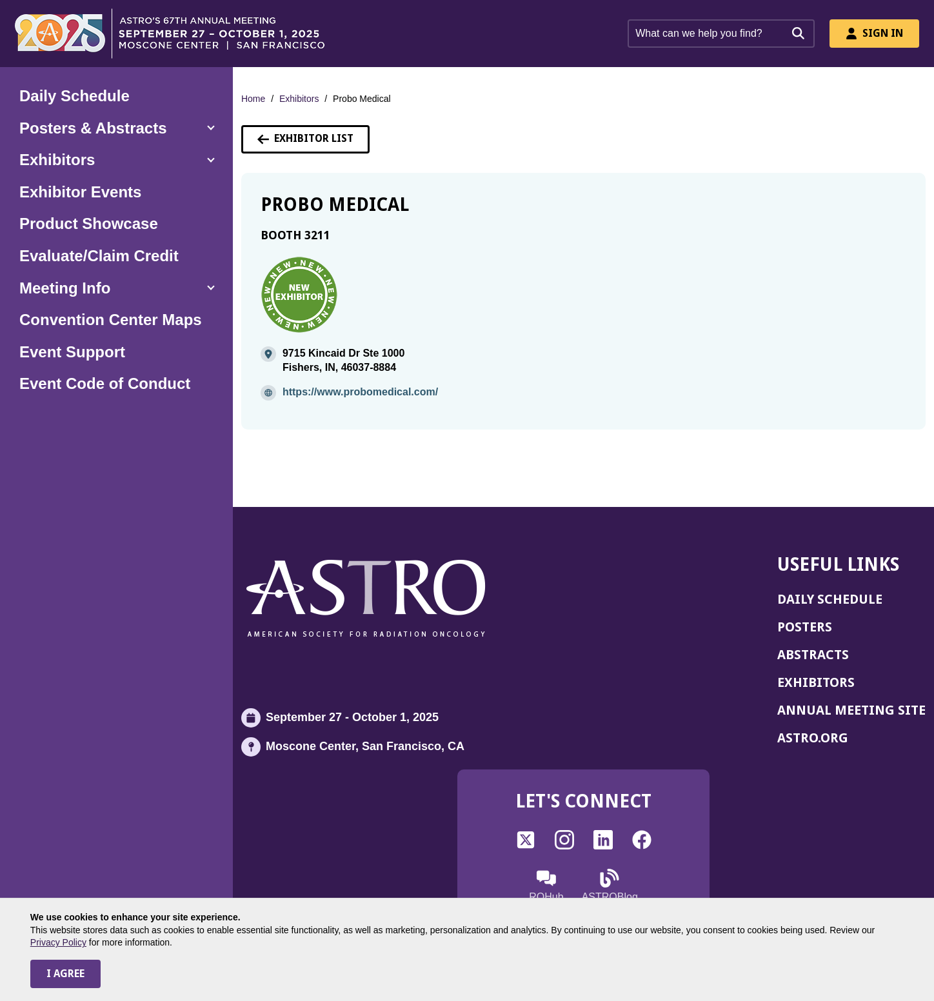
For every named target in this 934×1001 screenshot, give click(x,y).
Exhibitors (299, 99)
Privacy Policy (58, 942)
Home (253, 99)
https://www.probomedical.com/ (360, 391)
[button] (116, 128)
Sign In (874, 33)
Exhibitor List (305, 138)
